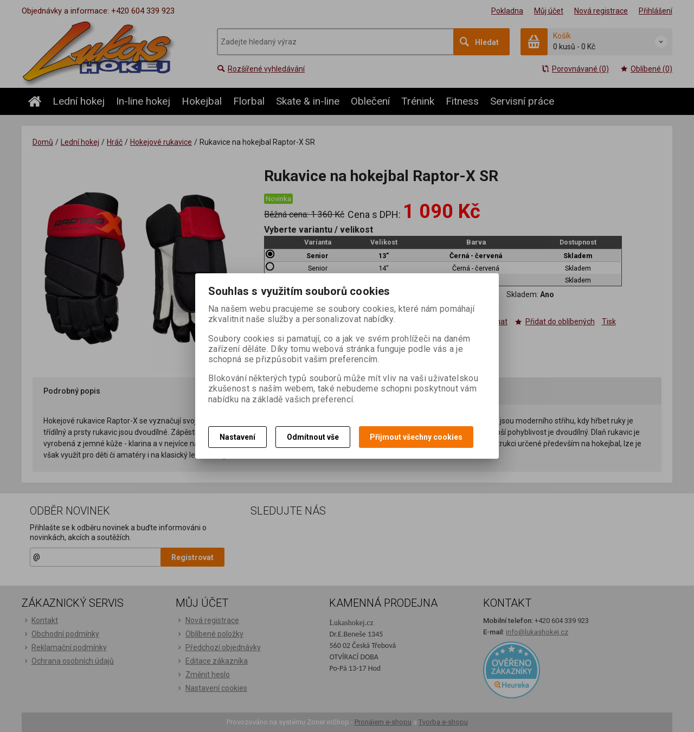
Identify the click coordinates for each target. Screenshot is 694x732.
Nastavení (237, 437)
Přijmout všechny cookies (416, 437)
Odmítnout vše (313, 437)
